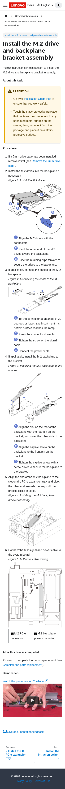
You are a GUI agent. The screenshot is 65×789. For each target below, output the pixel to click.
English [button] (43, 5)
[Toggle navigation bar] (5, 5)
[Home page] (6, 16)
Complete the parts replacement (22, 664)
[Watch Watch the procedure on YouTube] (33, 701)
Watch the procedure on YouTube (25, 681)
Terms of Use (42, 781)
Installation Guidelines (37, 98)
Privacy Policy (23, 781)
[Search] (58, 5)
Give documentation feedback (23, 731)
